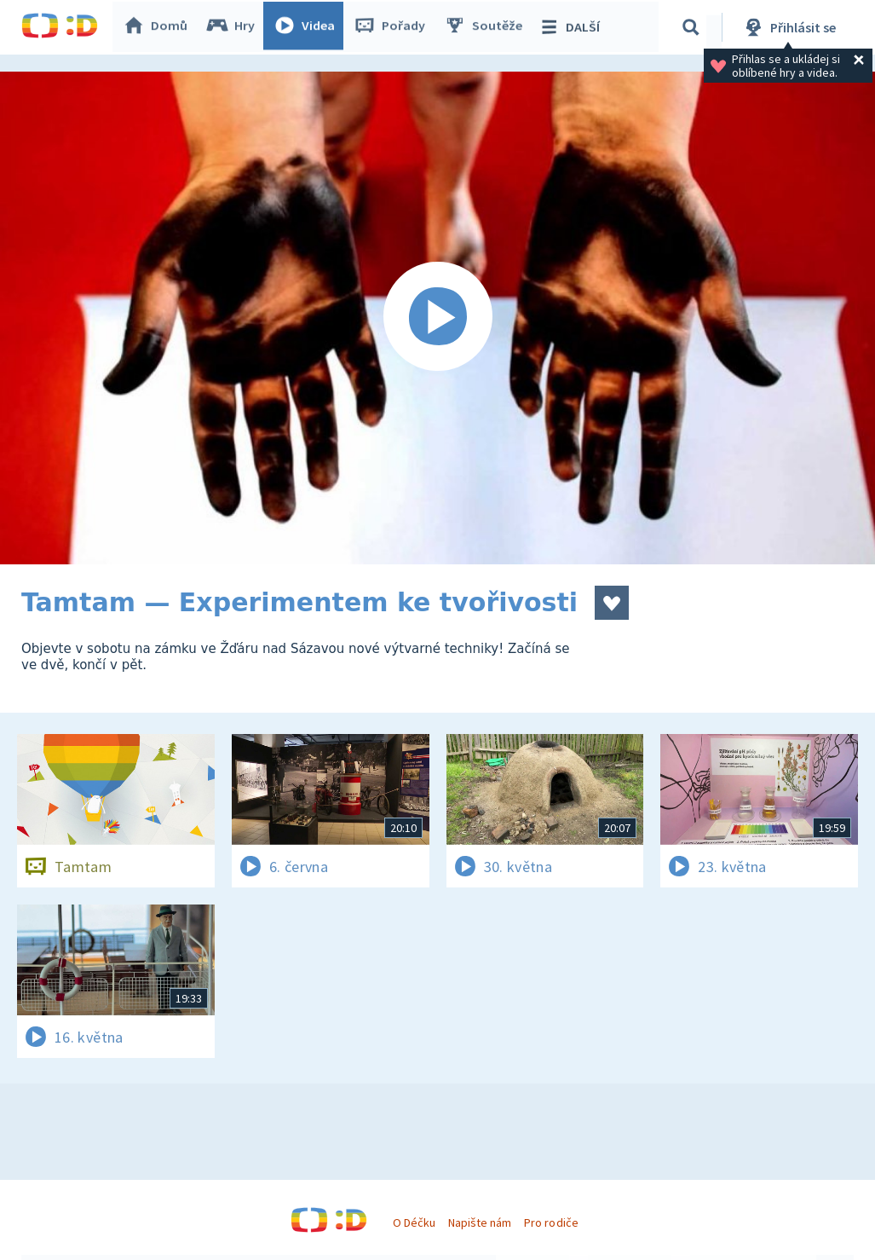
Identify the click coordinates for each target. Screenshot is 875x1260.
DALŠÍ (572, 27)
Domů (158, 27)
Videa (307, 27)
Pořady (392, 27)
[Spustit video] (437, 318)
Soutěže (486, 27)
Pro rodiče (551, 1222)
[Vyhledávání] (693, 27)
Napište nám (479, 1222)
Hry (234, 27)
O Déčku (414, 1222)
